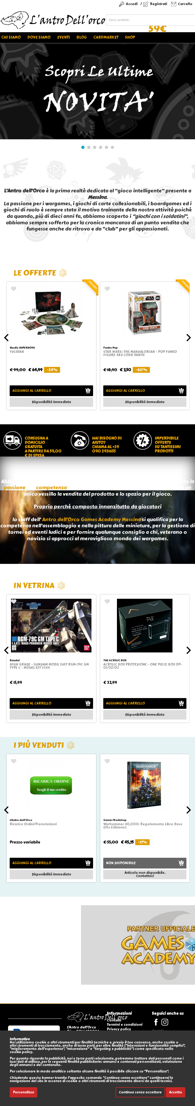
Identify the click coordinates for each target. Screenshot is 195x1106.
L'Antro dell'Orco (21, 820)
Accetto (175, 1092)
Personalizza (23, 1092)
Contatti (114, 1020)
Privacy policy (119, 1029)
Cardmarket (105, 37)
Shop (130, 37)
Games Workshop (114, 820)
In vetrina (39, 585)
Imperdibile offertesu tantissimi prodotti (168, 445)
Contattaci (145, 876)
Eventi (63, 37)
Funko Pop (110, 348)
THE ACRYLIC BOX (114, 660)
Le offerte (40, 273)
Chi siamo (11, 37)
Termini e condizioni (124, 1024)
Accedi (132, 3)
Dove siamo (38, 37)
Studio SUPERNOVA (22, 348)
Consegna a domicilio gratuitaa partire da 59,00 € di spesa (43, 446)
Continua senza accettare (140, 1092)
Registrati (158, 3)
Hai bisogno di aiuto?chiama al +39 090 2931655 (107, 445)
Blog (81, 37)
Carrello (185, 3)
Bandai (15, 660)
